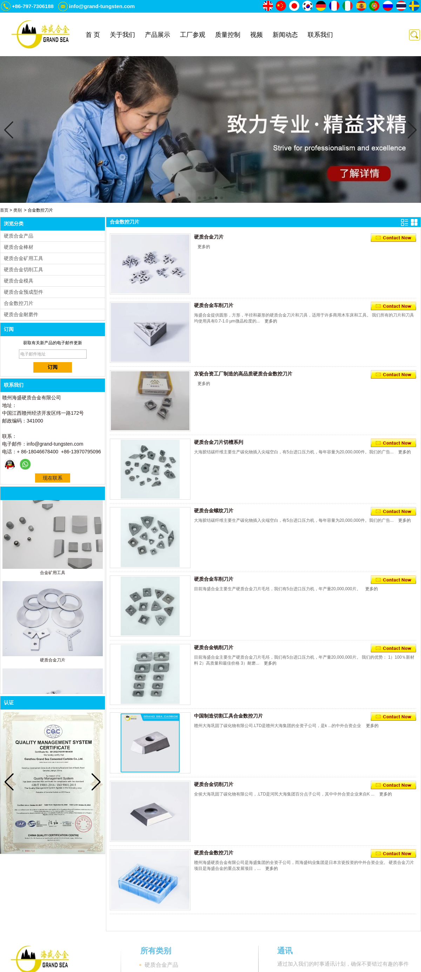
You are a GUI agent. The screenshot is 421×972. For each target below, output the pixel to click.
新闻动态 (285, 34)
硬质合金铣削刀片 (213, 647)
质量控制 (227, 34)
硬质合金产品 (18, 236)
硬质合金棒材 (18, 247)
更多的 (204, 246)
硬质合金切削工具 (23, 269)
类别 (17, 210)
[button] (199, 198)
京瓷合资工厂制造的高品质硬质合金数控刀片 (243, 374)
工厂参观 (192, 34)
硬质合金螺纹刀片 (213, 510)
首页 (4, 210)
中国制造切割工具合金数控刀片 (228, 716)
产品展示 (157, 34)
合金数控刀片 (18, 303)
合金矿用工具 (52, 574)
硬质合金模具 (18, 281)
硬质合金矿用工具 (23, 258)
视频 (256, 34)
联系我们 (320, 34)
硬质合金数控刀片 (213, 853)
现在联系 (52, 478)
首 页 (93, 34)
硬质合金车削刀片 (213, 305)
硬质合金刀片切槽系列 (218, 442)
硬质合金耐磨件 (21, 314)
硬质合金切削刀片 (213, 784)
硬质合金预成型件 (23, 292)
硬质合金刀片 (52, 661)
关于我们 (122, 34)
